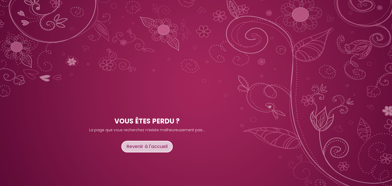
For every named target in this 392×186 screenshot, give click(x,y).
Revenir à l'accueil (147, 146)
